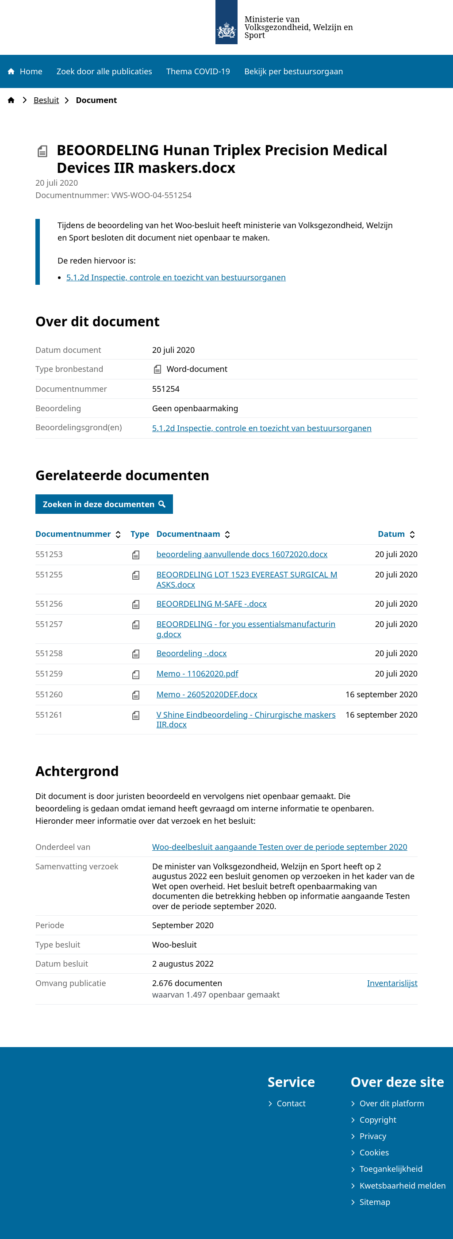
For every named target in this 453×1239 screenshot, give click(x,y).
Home (24, 71)
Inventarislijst (392, 983)
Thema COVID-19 (198, 71)
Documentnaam (194, 534)
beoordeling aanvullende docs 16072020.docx (242, 554)
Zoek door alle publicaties (104, 71)
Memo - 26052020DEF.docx (207, 694)
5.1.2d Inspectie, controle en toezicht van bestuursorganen (176, 277)
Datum (397, 534)
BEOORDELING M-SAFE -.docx (212, 603)
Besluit (49, 100)
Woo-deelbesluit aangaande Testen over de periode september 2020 (279, 846)
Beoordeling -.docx (192, 653)
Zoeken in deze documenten (104, 504)
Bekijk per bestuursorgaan (293, 71)
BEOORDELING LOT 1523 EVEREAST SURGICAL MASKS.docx (247, 579)
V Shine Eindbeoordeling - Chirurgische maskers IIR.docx (246, 719)
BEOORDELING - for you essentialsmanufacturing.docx (246, 629)
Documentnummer (79, 534)
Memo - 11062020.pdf (197, 673)
